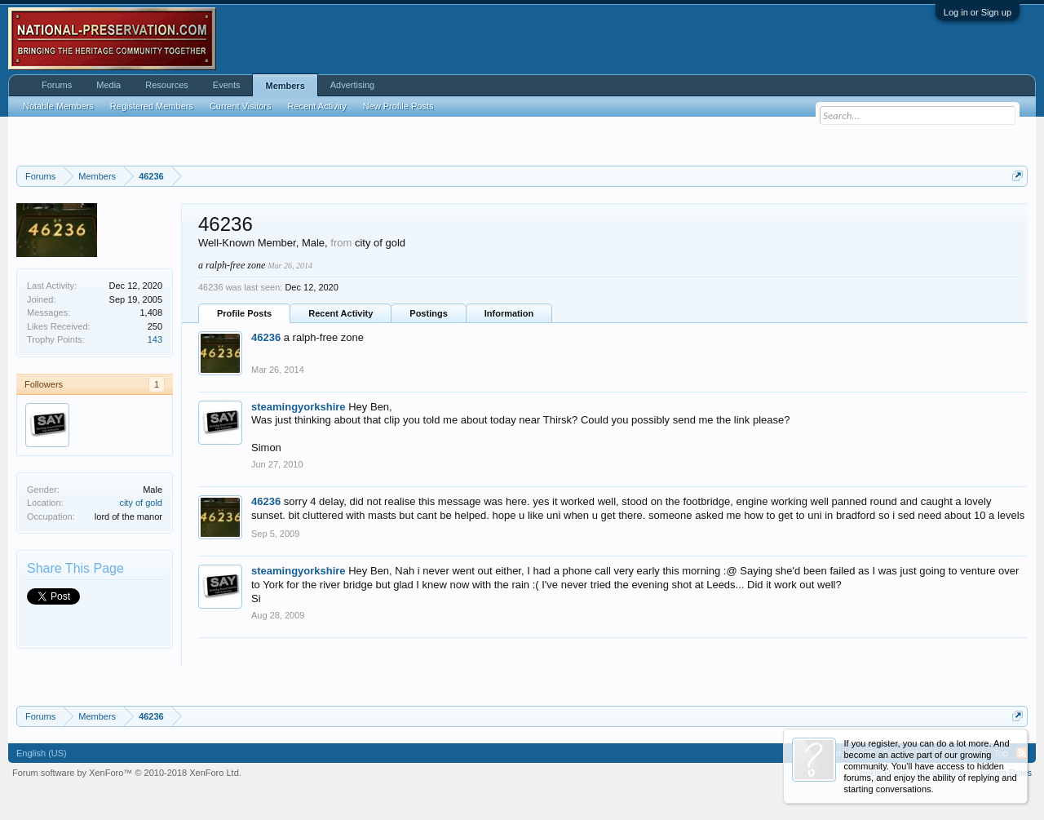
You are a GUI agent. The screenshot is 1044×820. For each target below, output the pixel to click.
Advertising (352, 85)
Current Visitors (241, 106)
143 (155, 339)
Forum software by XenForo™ (126, 773)
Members (284, 86)
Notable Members (58, 106)
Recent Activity (340, 313)
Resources (166, 85)
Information (509, 313)
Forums (57, 85)
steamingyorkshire (298, 407)
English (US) (41, 753)
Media (108, 85)
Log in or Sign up (977, 12)
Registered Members (151, 106)
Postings (428, 313)
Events (227, 85)
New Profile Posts (398, 106)
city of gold (140, 503)
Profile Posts (244, 313)
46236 (266, 337)
